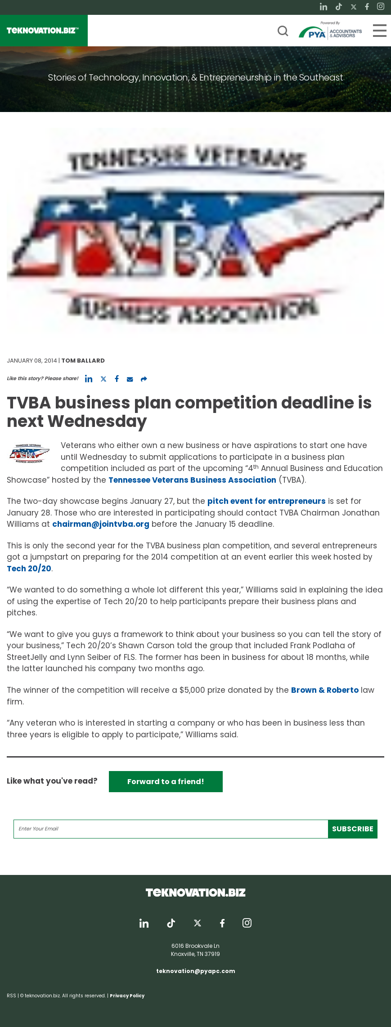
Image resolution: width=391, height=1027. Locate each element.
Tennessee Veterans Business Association (192, 480)
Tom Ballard (83, 360)
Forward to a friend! (165, 781)
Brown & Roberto (325, 690)
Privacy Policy (127, 995)
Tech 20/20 (29, 568)
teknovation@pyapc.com (195, 971)
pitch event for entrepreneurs (266, 501)
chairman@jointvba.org (100, 524)
